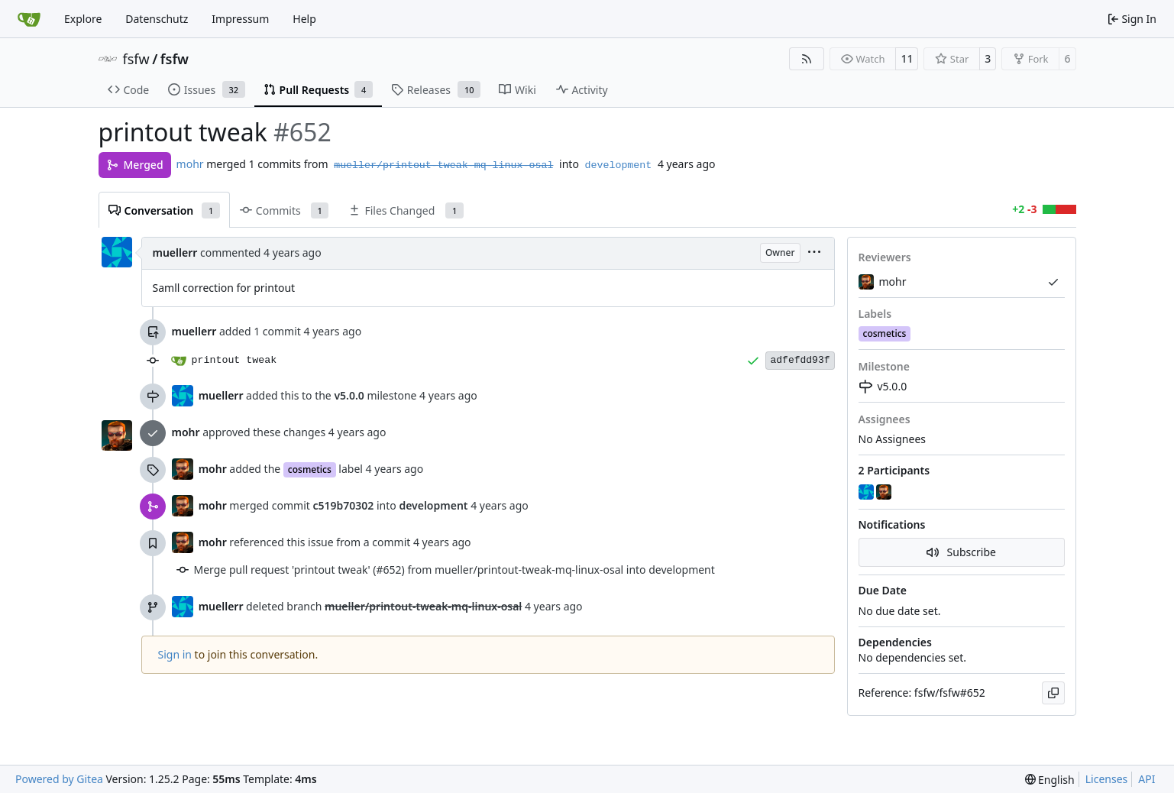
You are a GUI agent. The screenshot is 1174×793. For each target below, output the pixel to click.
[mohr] (885, 493)
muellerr (175, 252)
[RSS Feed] (806, 58)
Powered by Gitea (59, 779)
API (1146, 779)
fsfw (136, 58)
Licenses (1106, 779)
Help (304, 18)
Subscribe (961, 552)
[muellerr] (868, 493)
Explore (83, 18)
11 (907, 58)
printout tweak (234, 360)
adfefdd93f (800, 360)
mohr (190, 164)
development (618, 165)
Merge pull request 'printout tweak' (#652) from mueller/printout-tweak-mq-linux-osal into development (454, 569)
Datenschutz (156, 18)
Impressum (240, 18)
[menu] (814, 253)
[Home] (29, 19)
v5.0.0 (883, 386)
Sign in (175, 654)
